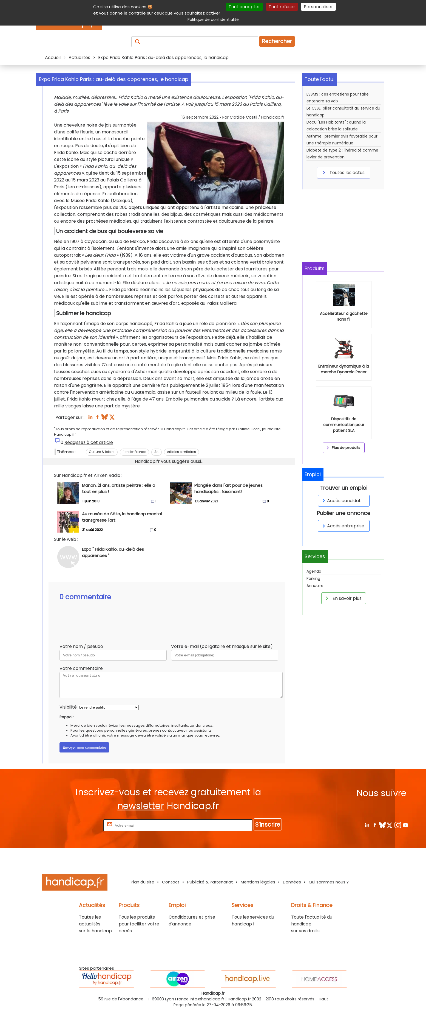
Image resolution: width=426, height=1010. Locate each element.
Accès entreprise (342, 525)
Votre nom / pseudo (81, 646)
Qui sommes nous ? (329, 882)
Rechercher (277, 41)
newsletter (140, 805)
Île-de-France (134, 451)
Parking (313, 578)
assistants (203, 730)
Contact (171, 882)
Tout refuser (282, 7)
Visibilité (68, 707)
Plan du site (142, 882)
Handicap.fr (239, 999)
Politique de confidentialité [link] (213, 19)
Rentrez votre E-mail (80, 825)
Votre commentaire (81, 668)
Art (156, 451)
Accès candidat (340, 500)
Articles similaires (181, 451)
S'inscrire (267, 825)
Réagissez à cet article (88, 442)
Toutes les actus (343, 172)
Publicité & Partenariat (210, 882)
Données (292, 882)
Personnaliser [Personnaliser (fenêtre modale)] (318, 7)
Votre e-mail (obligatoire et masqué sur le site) (222, 646)
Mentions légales (258, 882)
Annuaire (314, 585)
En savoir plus (343, 598)
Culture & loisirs (102, 451)
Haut (323, 999)
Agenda (313, 571)
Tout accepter (244, 7)
